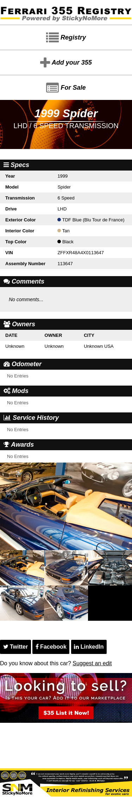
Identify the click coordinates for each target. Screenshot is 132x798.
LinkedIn (88, 647)
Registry (66, 37)
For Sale (66, 88)
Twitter (15, 647)
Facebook (51, 647)
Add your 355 (66, 62)
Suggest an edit (92, 663)
